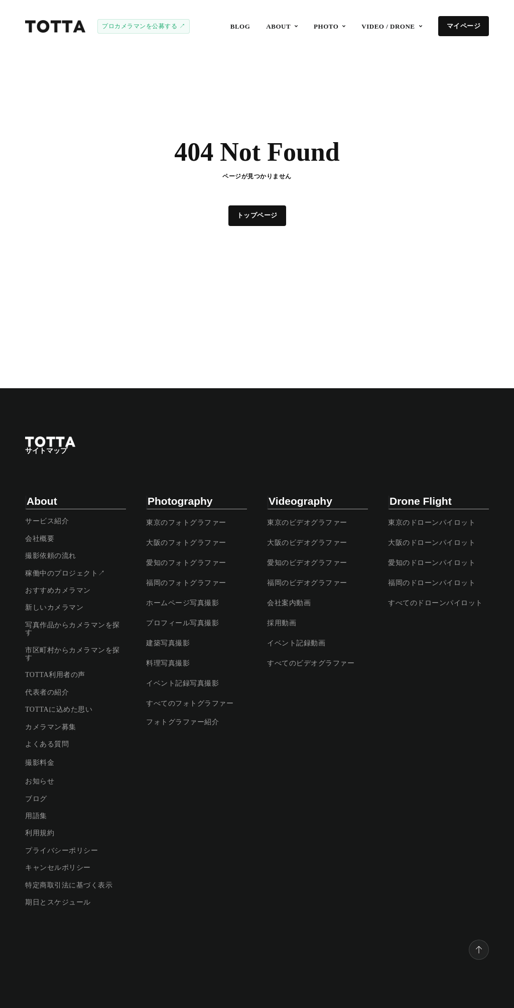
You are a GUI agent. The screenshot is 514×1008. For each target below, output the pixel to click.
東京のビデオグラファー (307, 522)
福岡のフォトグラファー (186, 583)
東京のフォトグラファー (186, 522)
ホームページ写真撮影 (182, 603)
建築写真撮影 (168, 643)
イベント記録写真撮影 (182, 683)
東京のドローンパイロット (431, 522)
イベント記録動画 (296, 643)
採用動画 (281, 623)
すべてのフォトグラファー (189, 703)
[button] (282, 26)
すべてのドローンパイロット (435, 603)
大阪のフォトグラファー (186, 542)
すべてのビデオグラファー (310, 663)
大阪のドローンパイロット (431, 542)
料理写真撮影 (168, 663)
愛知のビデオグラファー (307, 563)
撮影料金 (39, 762)
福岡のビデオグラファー (307, 583)
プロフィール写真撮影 (182, 623)
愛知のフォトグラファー (186, 563)
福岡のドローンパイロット (431, 583)
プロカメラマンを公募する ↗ (143, 26)
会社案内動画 (289, 603)
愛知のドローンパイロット (431, 563)
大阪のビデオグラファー (307, 542)
